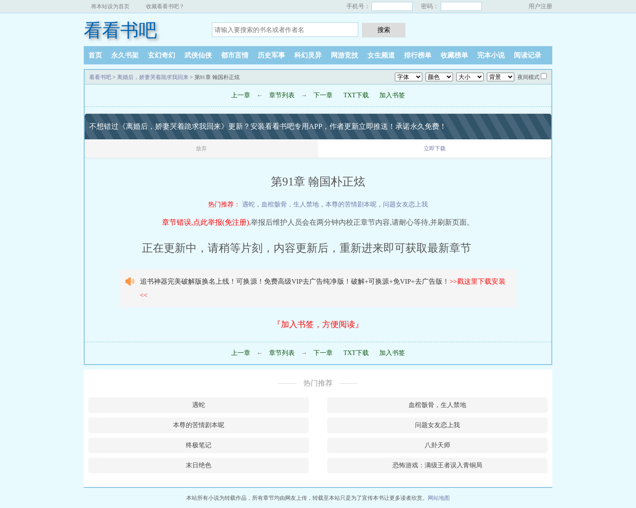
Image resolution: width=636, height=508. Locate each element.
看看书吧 (120, 30)
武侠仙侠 (198, 55)
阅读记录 (527, 55)
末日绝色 (198, 465)
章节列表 (282, 95)
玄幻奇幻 (161, 55)
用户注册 (540, 6)
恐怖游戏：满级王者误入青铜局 (437, 465)
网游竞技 (344, 55)
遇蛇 (248, 204)
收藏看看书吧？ (165, 6)
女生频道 (381, 55)
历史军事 (271, 55)
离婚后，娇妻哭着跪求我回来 (153, 77)
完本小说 (491, 55)
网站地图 (439, 498)
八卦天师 (437, 445)
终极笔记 (198, 445)
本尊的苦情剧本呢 (351, 204)
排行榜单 (417, 55)
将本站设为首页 (110, 6)
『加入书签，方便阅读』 (318, 324)
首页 (95, 55)
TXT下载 (355, 95)
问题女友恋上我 (405, 204)
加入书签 (392, 95)
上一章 (240, 95)
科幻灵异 (308, 55)
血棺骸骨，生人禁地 (290, 204)
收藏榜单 (454, 55)
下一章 (323, 95)
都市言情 (234, 55)
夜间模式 (528, 77)
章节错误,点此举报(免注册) (205, 222)
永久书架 (125, 55)
